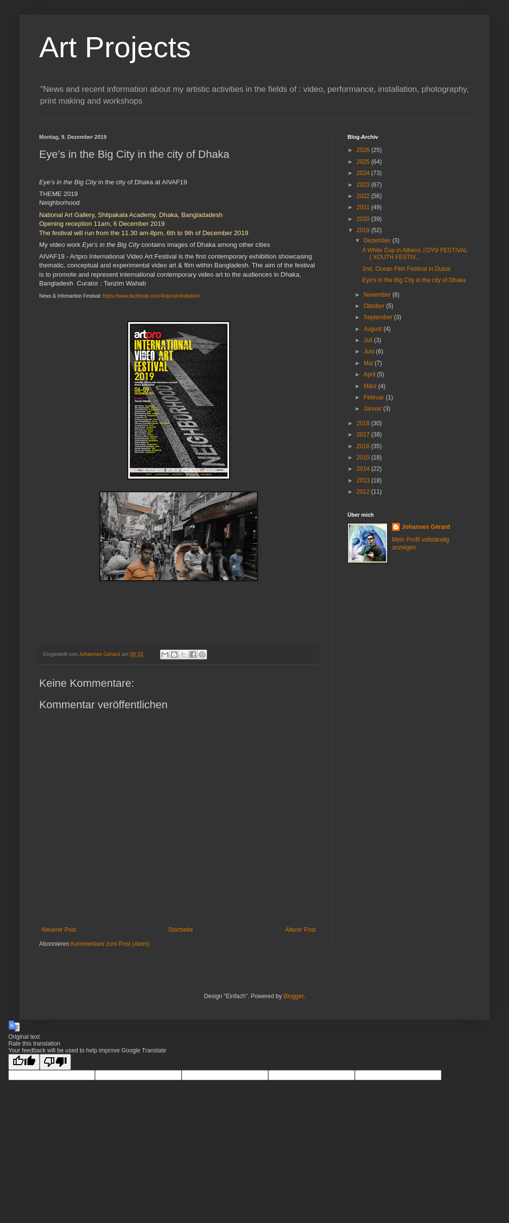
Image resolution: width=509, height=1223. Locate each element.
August (374, 329)
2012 (364, 491)
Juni (370, 351)
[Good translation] (24, 1062)
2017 (364, 434)
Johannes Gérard (426, 527)
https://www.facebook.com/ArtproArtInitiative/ (151, 296)
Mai (369, 363)
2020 (364, 219)
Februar (375, 397)
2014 (364, 468)
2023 (364, 184)
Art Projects (115, 47)
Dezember (378, 240)
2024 (364, 173)
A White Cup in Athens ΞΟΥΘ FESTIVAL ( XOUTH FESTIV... (414, 254)
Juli (369, 340)
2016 (364, 446)
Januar (373, 408)
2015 (364, 457)
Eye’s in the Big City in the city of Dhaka (414, 280)
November (378, 294)
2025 (364, 161)
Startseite (180, 929)
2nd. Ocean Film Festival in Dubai (406, 268)
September (379, 317)
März (371, 386)
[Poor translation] (55, 1062)
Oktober (375, 306)
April (370, 374)
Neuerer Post (59, 929)
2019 (364, 230)
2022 (364, 196)
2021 (364, 207)
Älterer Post (300, 929)
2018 (364, 423)
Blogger (293, 996)
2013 (364, 480)
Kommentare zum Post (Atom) (110, 943)
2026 (364, 150)
